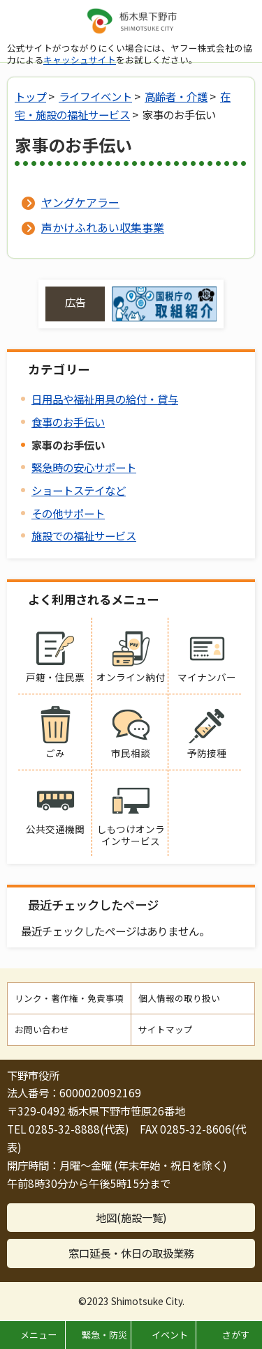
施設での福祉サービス (83, 535)
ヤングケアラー (80, 202)
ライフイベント (95, 96)
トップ (30, 96)
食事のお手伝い (68, 421)
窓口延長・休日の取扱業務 (131, 1252)
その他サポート (68, 513)
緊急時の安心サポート (83, 467)
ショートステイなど (78, 490)
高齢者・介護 (176, 96)
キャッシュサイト (79, 59)
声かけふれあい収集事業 (102, 227)
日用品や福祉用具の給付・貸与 (104, 398)
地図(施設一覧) (131, 1217)
